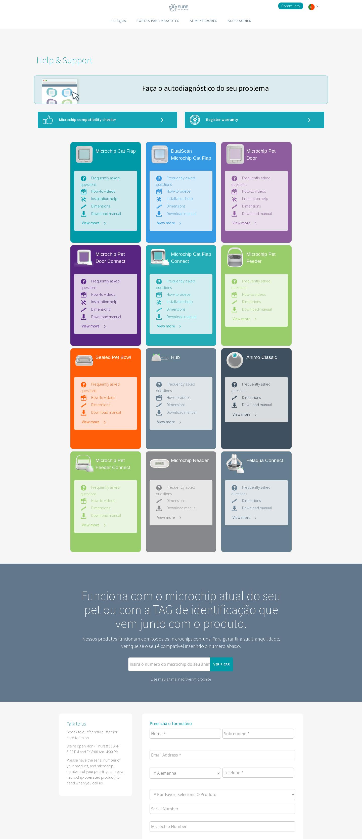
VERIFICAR (221, 664)
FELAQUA (118, 20)
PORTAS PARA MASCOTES (158, 20)
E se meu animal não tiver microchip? (181, 679)
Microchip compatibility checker (87, 119)
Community (290, 5)
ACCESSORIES (239, 20)
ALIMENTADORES (203, 20)
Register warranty (222, 119)
